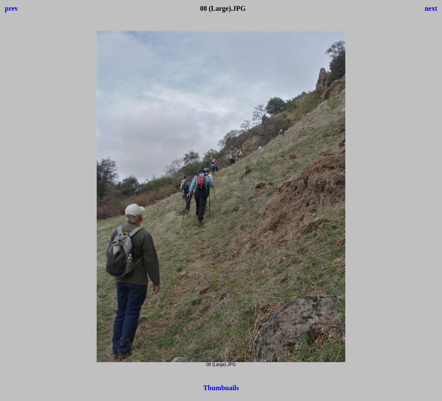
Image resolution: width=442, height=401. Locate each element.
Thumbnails (221, 388)
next (431, 8)
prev (11, 8)
